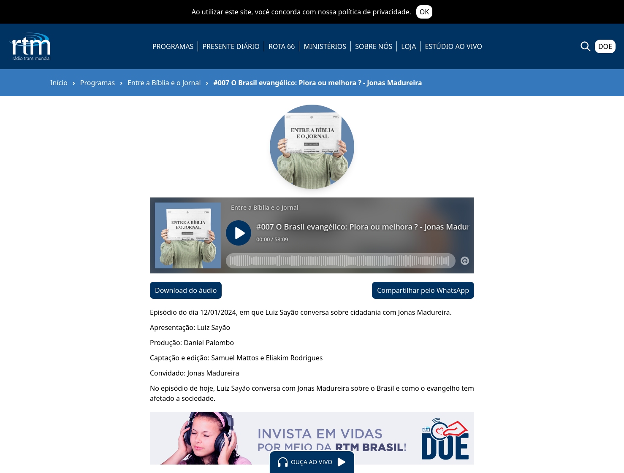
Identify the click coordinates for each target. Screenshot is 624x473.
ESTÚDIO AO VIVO (453, 46)
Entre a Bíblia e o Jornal (164, 82)
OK (424, 11)
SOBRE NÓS (373, 46)
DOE (605, 46)
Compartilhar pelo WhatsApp (423, 290)
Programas (97, 82)
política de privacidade (374, 11)
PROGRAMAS (172, 46)
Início (59, 82)
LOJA (408, 46)
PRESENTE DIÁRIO (231, 46)
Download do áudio (186, 290)
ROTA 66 (282, 46)
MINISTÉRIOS (325, 46)
